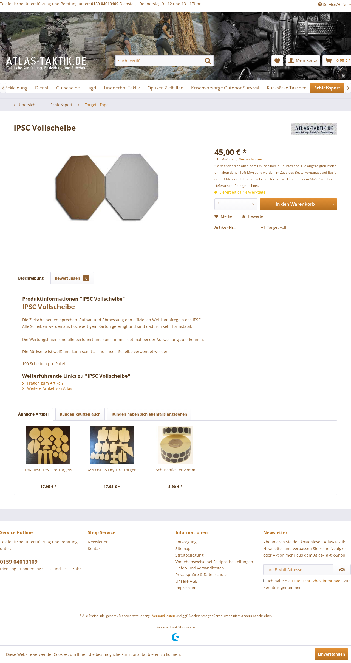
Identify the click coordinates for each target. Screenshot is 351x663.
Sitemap (183, 548)
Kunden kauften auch (80, 414)
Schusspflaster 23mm (175, 469)
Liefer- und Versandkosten (200, 568)
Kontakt (95, 548)
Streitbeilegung (190, 555)
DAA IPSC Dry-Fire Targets (48, 469)
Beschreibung (31, 278)
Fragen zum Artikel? (42, 383)
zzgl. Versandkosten (246, 159)
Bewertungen (72, 278)
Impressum (186, 587)
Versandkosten (163, 615)
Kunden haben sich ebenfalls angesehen (149, 414)
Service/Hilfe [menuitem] (332, 4)
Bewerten (254, 216)
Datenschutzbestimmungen (317, 580)
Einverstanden (331, 654)
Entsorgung (186, 541)
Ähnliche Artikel (33, 414)
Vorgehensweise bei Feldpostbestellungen (214, 561)
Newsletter (98, 541)
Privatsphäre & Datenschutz (201, 574)
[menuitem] (164, 60)
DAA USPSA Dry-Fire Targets (111, 469)
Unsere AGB (186, 581)
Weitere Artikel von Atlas (47, 388)
